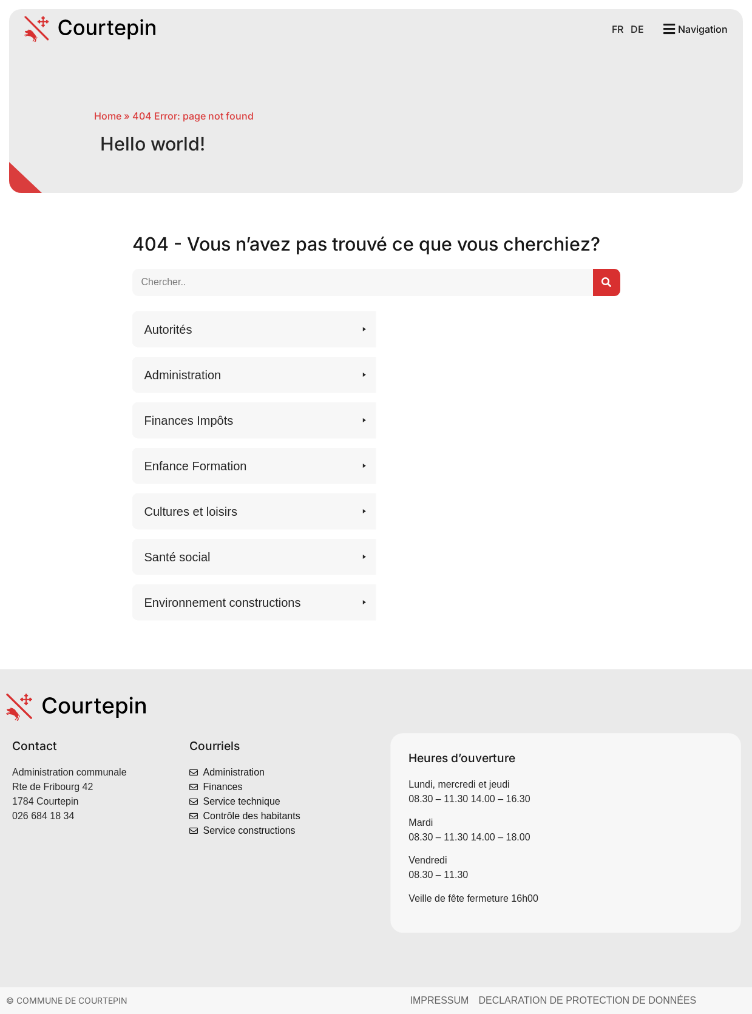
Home (107, 116)
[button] (254, 329)
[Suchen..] (606, 282)
